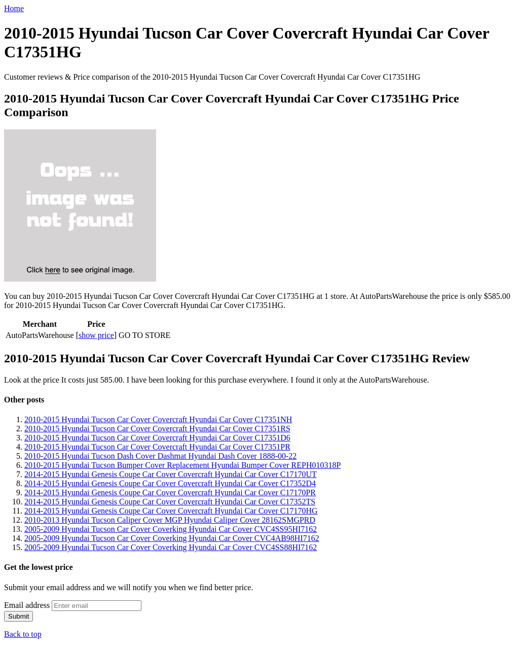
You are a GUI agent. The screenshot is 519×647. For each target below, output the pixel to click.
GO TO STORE (144, 335)
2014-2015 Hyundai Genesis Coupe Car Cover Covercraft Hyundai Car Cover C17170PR (170, 492)
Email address (27, 605)
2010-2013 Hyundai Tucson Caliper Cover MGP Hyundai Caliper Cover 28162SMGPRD (169, 520)
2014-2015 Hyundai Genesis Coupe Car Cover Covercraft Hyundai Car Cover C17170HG (171, 510)
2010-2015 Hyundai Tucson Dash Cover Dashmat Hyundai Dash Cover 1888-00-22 (160, 456)
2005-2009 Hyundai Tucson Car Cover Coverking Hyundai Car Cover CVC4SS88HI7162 (170, 547)
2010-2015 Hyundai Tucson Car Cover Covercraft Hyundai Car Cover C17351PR (157, 446)
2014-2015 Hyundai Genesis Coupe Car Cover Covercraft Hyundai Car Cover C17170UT (170, 474)
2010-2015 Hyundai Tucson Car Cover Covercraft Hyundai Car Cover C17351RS (157, 428)
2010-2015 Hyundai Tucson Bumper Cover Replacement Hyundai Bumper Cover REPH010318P (182, 465)
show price (96, 335)
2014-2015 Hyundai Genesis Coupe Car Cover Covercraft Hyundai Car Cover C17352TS (169, 501)
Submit (18, 616)
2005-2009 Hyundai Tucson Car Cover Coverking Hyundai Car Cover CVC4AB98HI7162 (171, 538)
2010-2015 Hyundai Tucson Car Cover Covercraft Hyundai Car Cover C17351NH (158, 419)
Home (14, 8)
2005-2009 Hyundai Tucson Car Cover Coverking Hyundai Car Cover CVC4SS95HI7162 (170, 529)
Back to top (23, 634)
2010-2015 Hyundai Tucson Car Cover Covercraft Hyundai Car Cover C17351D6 (157, 437)
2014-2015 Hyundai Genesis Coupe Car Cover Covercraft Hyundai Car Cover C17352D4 (170, 483)
